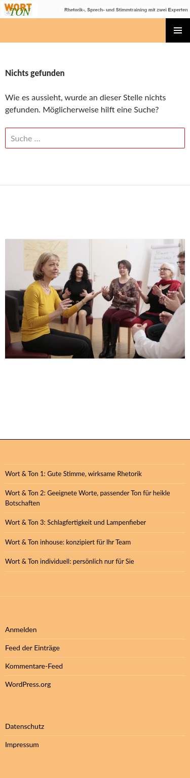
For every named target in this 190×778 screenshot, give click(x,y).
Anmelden (21, 629)
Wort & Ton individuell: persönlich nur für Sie (69, 561)
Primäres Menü (178, 30)
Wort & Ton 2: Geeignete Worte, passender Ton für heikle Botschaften (87, 498)
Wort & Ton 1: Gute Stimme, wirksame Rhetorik (73, 474)
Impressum (22, 744)
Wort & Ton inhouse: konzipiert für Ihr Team (68, 542)
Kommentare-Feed (34, 666)
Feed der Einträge (32, 647)
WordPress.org (28, 684)
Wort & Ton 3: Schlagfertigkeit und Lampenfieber (75, 522)
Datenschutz (24, 726)
